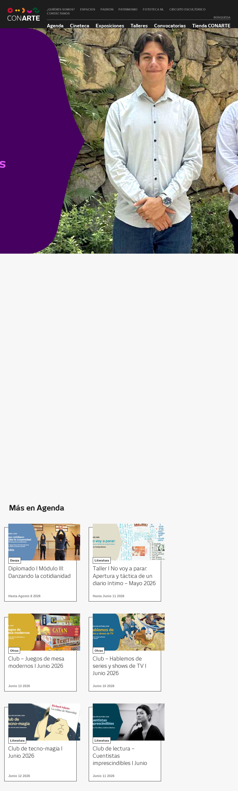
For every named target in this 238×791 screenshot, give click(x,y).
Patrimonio (127, 9)
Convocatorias (170, 25)
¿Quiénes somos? (61, 9)
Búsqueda (222, 17)
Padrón (107, 9)
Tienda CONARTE (211, 25)
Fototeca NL (153, 9)
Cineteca (79, 25)
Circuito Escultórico (187, 9)
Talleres (139, 25)
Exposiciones (110, 25)
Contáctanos (58, 13)
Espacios (87, 9)
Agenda (55, 25)
